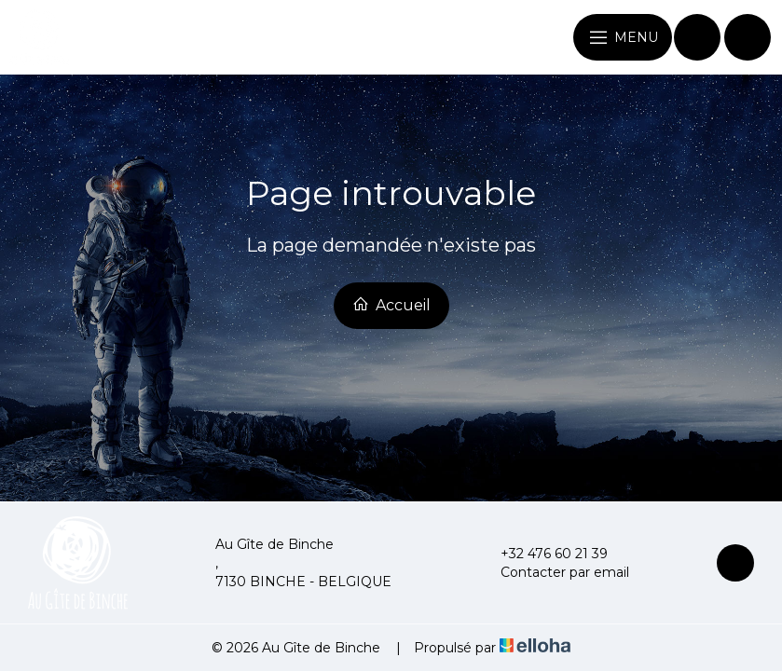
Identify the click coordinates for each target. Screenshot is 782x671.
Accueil (391, 304)
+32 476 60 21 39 (543, 553)
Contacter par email (554, 572)
